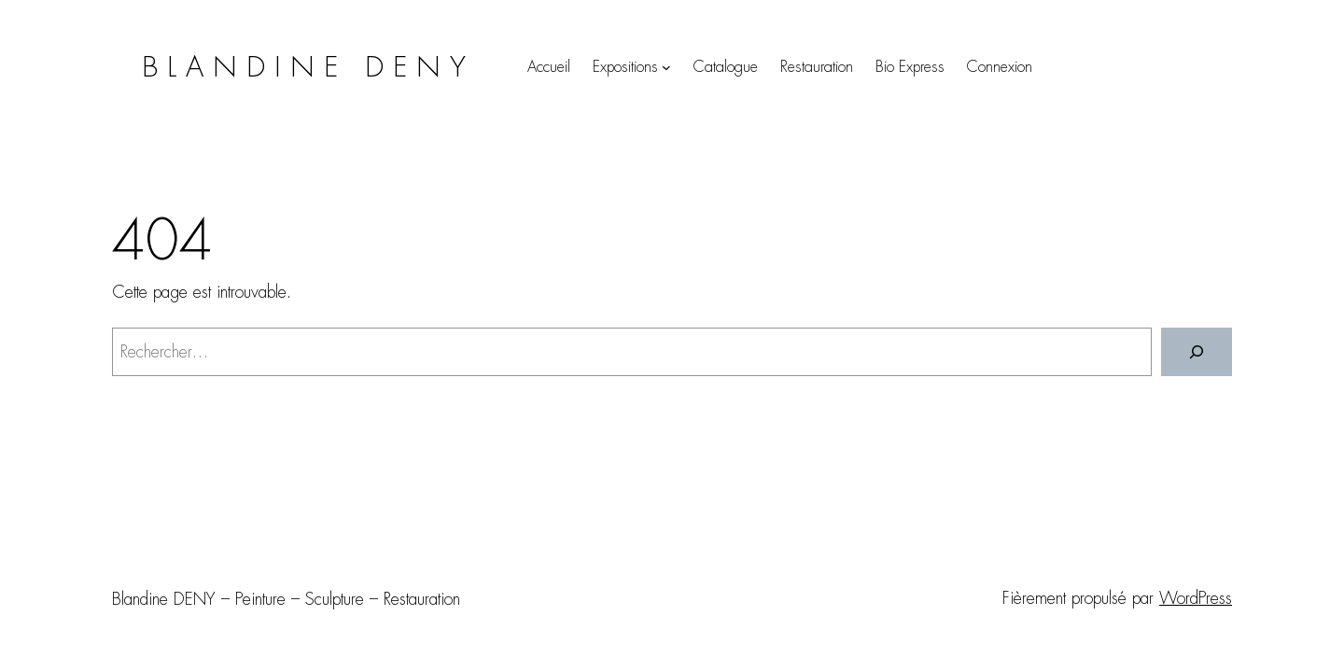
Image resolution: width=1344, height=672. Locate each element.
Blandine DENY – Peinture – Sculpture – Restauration (286, 598)
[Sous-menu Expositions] (666, 67)
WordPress (1195, 598)
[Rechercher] (1196, 352)
